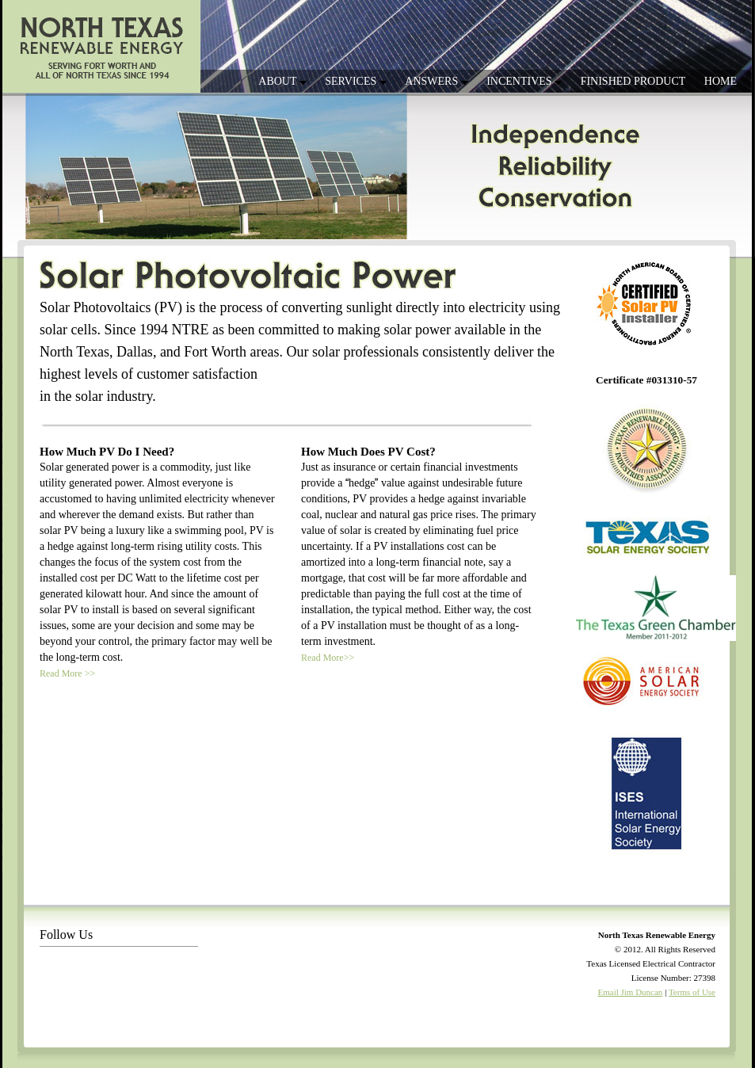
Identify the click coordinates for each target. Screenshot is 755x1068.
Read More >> (67, 673)
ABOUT (282, 81)
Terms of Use (692, 992)
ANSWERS (436, 81)
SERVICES (356, 81)
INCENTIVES (524, 81)
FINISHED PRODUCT (633, 81)
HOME (720, 81)
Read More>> (327, 657)
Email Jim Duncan (630, 992)
